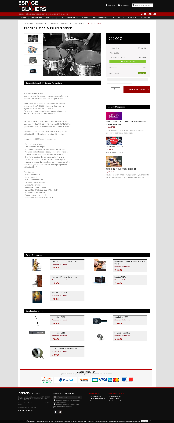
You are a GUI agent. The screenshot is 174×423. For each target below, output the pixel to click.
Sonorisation (72, 17)
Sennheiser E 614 (58, 333)
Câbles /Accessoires (100, 17)
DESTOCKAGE (118, 17)
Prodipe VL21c (120, 277)
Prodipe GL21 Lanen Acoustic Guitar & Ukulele (129, 262)
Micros (85, 17)
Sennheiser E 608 (58, 317)
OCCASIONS (145, 17)
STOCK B (132, 17)
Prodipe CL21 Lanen (59, 292)
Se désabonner (57, 408)
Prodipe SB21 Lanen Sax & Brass (64, 261)
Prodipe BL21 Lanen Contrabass (64, 277)
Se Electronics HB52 (122, 333)
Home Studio (36, 17)
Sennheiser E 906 (121, 317)
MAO (48, 17)
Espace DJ (59, 17)
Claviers (23, 17)
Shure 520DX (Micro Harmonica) (64, 348)
